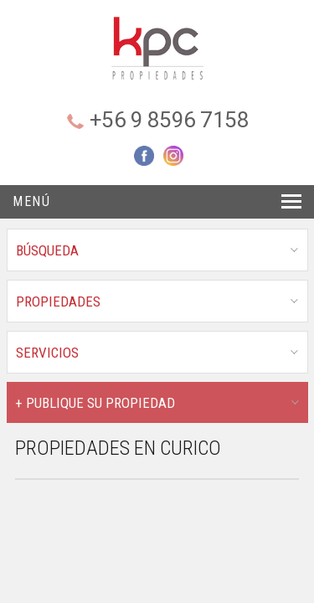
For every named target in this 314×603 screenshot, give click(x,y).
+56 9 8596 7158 (170, 119)
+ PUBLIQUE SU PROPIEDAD (95, 402)
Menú (31, 201)
